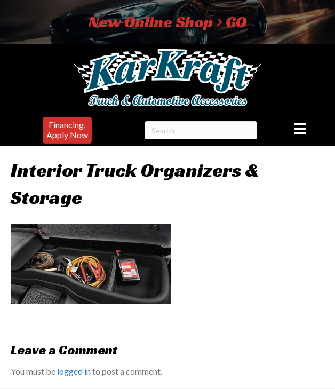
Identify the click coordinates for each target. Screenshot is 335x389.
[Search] (201, 130)
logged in (74, 371)
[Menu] (300, 128)
